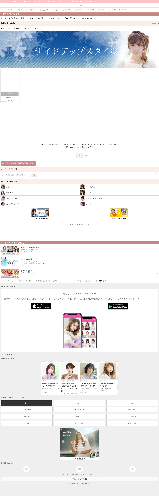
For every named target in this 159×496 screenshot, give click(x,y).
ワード (35, 28)
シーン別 (26, 28)
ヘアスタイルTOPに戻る (79, 225)
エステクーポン (132, 423)
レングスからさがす (9, 181)
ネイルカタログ (132, 409)
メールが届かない (83, 474)
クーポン (26, 423)
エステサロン (132, 416)
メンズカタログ (26, 409)
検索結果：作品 (80, 23)
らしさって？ (66, 474)
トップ (27, 403)
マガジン (79, 403)
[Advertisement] (79, 124)
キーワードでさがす (9, 169)
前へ (71, 155)
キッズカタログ (79, 409)
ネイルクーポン (79, 423)
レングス (9, 28)
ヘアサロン (27, 416)
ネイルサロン (79, 416)
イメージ (17, 28)
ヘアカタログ (132, 403)
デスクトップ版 (79, 479)
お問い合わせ (93, 474)
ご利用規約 (74, 474)
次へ (87, 155)
